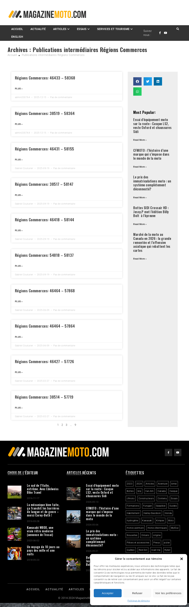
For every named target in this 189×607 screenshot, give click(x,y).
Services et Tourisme (113, 29)
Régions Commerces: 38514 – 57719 (44, 397)
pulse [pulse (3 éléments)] (167, 542)
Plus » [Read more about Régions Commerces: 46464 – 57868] (19, 301)
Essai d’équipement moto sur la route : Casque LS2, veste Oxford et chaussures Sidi (152, 125)
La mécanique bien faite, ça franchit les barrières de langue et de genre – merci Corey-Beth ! (43, 510)
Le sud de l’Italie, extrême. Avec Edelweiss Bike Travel (43, 489)
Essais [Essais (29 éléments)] (174, 498)
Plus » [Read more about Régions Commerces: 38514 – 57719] (19, 408)
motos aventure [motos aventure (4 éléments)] (135, 528)
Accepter (108, 593)
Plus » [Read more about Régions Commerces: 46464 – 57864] (19, 337)
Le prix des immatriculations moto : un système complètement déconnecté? (152, 183)
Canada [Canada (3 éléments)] (162, 491)
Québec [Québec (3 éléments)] (131, 550)
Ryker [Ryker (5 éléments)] (167, 550)
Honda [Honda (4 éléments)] (168, 513)
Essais (82, 29)
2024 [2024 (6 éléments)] (139, 483)
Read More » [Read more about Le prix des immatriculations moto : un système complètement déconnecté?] (140, 197)
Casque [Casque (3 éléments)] (174, 491)
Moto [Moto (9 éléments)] (171, 520)
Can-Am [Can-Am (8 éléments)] (149, 491)
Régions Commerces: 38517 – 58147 (44, 184)
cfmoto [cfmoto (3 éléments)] (131, 498)
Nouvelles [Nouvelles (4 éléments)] (132, 535)
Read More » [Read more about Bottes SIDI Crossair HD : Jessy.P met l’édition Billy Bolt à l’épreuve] (140, 224)
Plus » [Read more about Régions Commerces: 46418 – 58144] (19, 230)
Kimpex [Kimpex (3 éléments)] (160, 520)
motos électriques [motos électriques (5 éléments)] (157, 528)
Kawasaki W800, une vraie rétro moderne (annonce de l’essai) (40, 531)
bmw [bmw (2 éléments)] (174, 483)
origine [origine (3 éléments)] (157, 535)
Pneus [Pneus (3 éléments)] (156, 542)
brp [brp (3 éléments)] (139, 491)
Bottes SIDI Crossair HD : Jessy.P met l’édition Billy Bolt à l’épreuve (151, 211)
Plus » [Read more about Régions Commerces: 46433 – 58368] (19, 88)
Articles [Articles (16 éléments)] (150, 483)
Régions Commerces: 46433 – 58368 (45, 78)
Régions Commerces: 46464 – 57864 (45, 326)
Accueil (17, 29)
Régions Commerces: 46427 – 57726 (44, 361)
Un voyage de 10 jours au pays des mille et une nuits (43, 550)
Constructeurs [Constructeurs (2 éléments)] (146, 498)
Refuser (137, 593)
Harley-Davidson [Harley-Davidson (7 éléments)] (152, 513)
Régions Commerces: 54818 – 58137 (44, 255)
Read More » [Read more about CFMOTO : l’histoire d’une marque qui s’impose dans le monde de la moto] (140, 167)
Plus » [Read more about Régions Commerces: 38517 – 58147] (19, 195)
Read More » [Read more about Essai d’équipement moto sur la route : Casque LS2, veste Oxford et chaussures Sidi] (140, 140)
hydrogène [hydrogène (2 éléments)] (132, 520)
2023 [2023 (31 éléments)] (129, 483)
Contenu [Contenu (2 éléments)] (162, 498)
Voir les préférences (168, 593)
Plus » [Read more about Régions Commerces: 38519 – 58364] (19, 124)
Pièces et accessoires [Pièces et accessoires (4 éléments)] (138, 542)
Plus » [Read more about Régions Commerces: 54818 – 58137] (19, 266)
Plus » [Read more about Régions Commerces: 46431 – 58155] (19, 159)
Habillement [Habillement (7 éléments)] (133, 513)
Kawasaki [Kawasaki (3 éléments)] (147, 520)
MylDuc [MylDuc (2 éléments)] (175, 528)
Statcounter (7, 605)
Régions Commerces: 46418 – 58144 (44, 219)
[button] (181, 559)
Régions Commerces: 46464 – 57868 (45, 290)
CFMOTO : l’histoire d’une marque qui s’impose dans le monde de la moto (151, 154)
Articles (59, 29)
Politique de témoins (139, 600)
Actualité (38, 29)
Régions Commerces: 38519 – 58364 (45, 113)
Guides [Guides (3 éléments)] (173, 506)
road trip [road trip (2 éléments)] (156, 550)
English (17, 36)
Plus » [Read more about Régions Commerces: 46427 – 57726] (19, 372)
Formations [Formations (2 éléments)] (133, 506)
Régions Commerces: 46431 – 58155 (44, 149)
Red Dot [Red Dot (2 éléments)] (143, 550)
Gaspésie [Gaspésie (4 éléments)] (161, 506)
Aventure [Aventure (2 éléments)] (163, 483)
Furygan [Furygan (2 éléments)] (147, 506)
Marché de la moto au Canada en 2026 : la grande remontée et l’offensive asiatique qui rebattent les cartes (152, 242)
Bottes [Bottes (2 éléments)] (130, 491)
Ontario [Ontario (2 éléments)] (145, 535)
